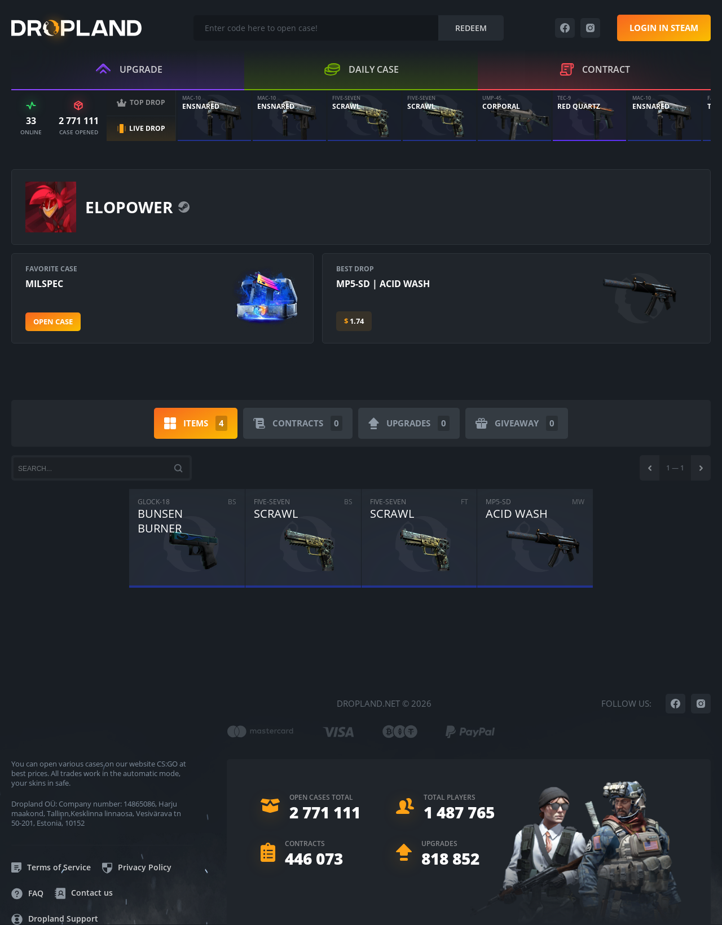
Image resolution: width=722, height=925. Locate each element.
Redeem (471, 28)
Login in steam (663, 27)
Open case (53, 321)
